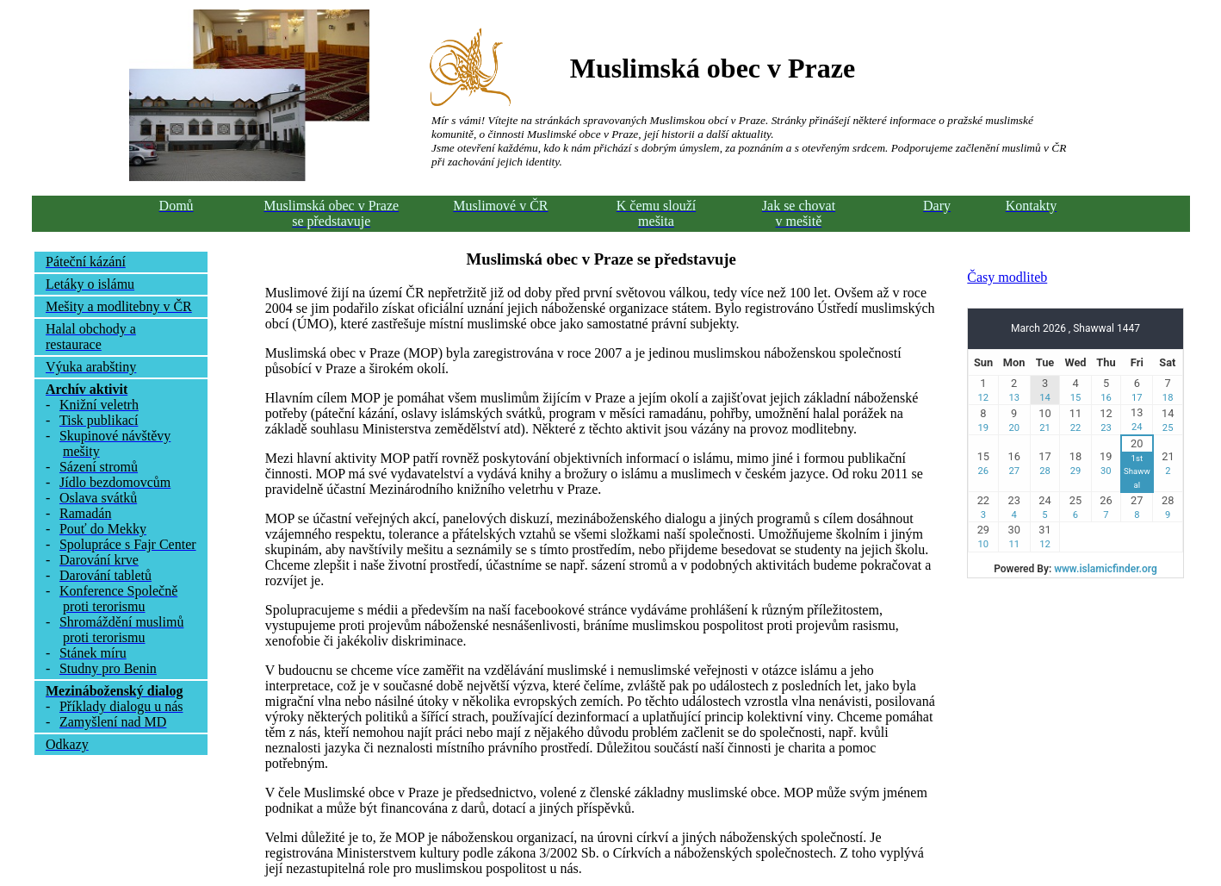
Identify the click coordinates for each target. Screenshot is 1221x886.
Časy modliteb (1007, 277)
